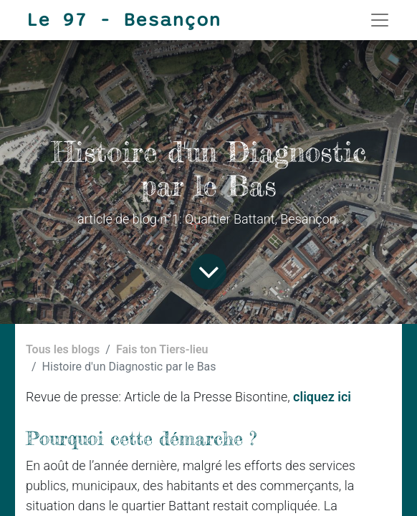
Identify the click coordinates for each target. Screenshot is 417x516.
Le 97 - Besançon (123, 20)
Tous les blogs (63, 349)
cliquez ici (322, 396)
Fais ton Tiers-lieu (162, 349)
